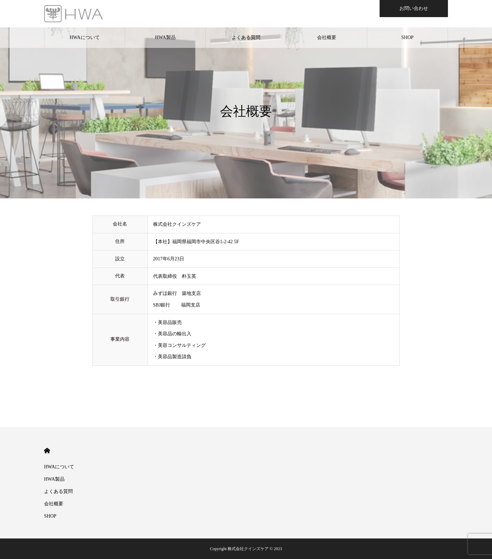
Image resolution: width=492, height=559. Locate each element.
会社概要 (326, 37)
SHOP (407, 37)
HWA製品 (165, 37)
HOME (47, 451)
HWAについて (85, 37)
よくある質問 (246, 37)
